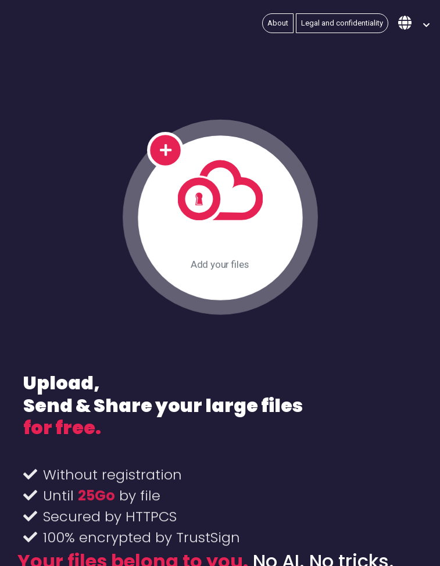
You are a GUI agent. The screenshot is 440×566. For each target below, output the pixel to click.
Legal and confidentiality (342, 23)
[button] (414, 23)
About (277, 23)
